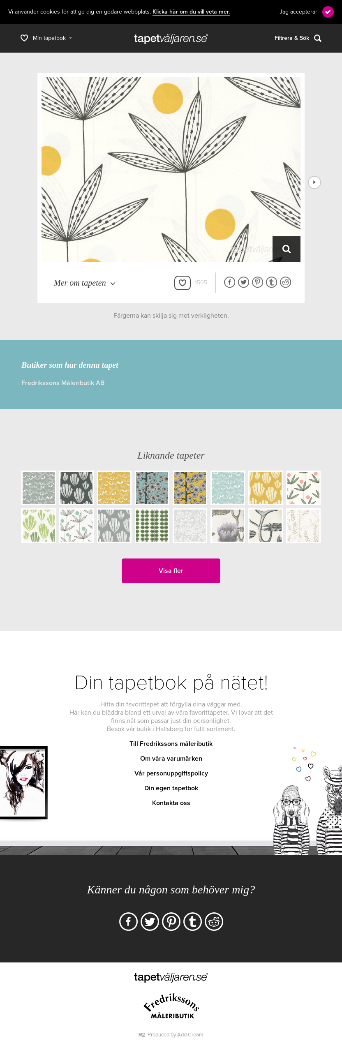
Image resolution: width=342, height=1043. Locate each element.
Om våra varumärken (171, 759)
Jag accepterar (298, 11)
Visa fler (171, 571)
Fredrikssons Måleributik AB (62, 383)
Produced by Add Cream (175, 1034)
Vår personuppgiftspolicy (171, 773)
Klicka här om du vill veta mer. (191, 12)
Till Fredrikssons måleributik (171, 744)
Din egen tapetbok (171, 788)
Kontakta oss (171, 803)
